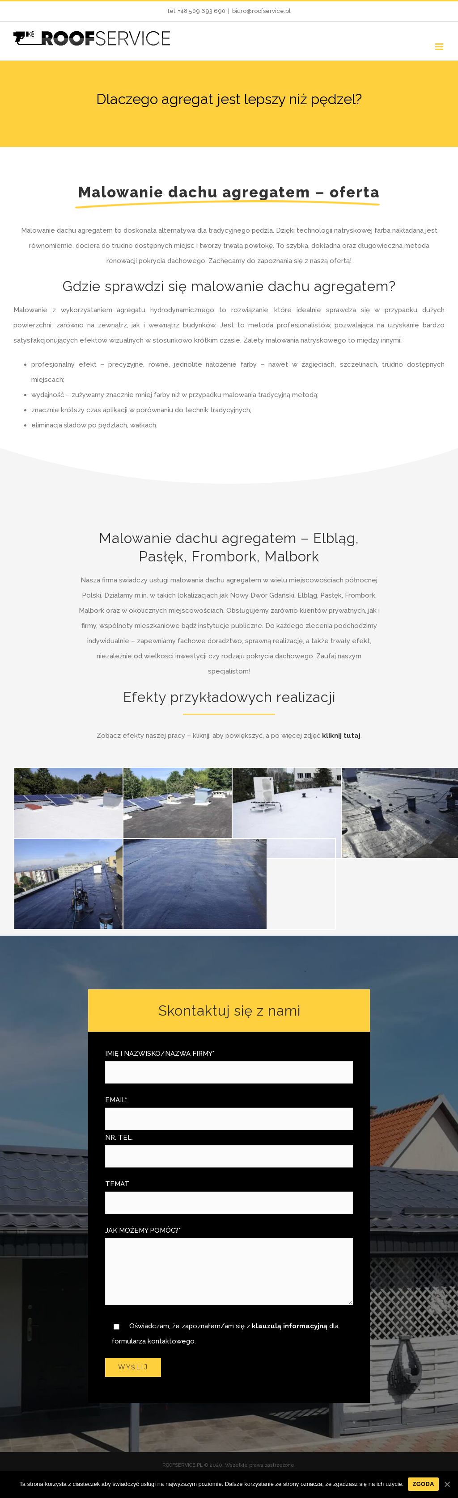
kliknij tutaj (341, 736)
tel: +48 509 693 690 (196, 11)
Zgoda (423, 1484)
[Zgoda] (446, 1484)
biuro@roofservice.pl (261, 11)
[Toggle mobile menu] (440, 46)
